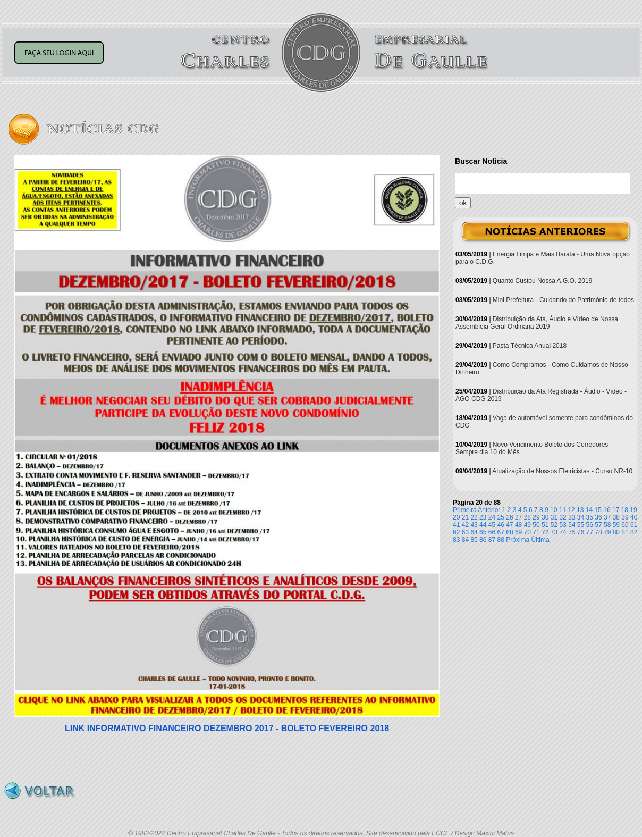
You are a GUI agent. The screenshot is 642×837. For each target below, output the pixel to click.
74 (562, 532)
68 (509, 532)
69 (518, 532)
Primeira (465, 510)
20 (456, 517)
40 (633, 517)
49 (527, 525)
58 (607, 525)
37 (607, 517)
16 (606, 510)
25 (500, 517)
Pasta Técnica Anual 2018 (530, 345)
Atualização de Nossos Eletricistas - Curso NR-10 (562, 471)
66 (491, 532)
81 (624, 532)
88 (500, 539)
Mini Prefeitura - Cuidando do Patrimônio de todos (563, 300)
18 (624, 510)
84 (465, 539)
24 (491, 517)
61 (633, 525)
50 (536, 525)
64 (473, 532)
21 (465, 517)
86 (482, 539)
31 (554, 517)
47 (509, 525)
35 (589, 517)
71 (536, 532)
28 (527, 517)
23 (482, 517)
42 (465, 525)
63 (465, 532)
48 (518, 525)
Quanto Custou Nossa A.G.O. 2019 (542, 280)
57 (598, 525)
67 (500, 532)
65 (482, 532)
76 (580, 532)
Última (540, 539)
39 (624, 517)
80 (616, 532)
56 (589, 525)
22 (473, 517)
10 (553, 510)
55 (580, 525)
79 (607, 532)
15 (598, 510)
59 (616, 525)
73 (554, 532)
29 (536, 517)
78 (598, 532)
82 (633, 532)
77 (589, 532)
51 (545, 525)
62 (456, 532)
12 (571, 510)
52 (554, 525)
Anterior (489, 510)
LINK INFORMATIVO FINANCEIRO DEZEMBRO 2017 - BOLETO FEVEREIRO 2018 (227, 728)
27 (518, 517)
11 (562, 510)
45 (491, 525)
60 (624, 525)
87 (491, 539)
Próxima (517, 539)
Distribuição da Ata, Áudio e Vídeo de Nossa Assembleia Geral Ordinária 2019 (536, 322)
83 (456, 539)
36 (598, 517)
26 (509, 517)
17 (615, 510)
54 (571, 525)
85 (473, 539)
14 (589, 510)
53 (562, 525)
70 (527, 532)
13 (580, 510)
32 (562, 517)
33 (571, 517)
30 (545, 517)
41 (456, 525)
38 (616, 517)
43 (473, 525)
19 (633, 510)
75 (571, 532)
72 (545, 532)
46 (500, 525)
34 (580, 517)
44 (482, 525)
